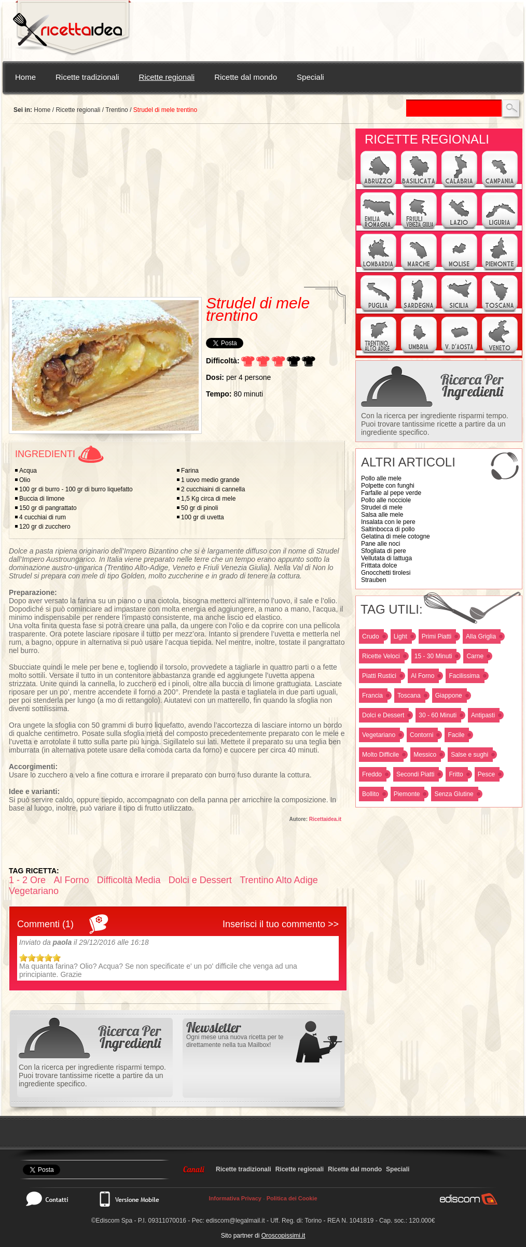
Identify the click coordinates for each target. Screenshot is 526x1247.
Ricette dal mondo (245, 77)
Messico (424, 754)
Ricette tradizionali (87, 77)
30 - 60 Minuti (437, 715)
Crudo (370, 636)
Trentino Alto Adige (278, 880)
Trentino (116, 110)
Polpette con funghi (387, 485)
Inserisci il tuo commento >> (281, 924)
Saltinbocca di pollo (387, 529)
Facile (456, 735)
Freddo (372, 774)
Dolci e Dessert (383, 715)
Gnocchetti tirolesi (385, 572)
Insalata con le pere (388, 522)
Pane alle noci (380, 543)
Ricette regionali (167, 77)
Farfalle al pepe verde (391, 493)
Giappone (448, 695)
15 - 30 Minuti (433, 656)
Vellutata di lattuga (386, 558)
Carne (474, 656)
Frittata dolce (379, 565)
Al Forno (422, 675)
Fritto (456, 774)
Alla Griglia (481, 636)
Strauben (373, 580)
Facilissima (464, 675)
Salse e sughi (469, 754)
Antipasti (483, 715)
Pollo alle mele (381, 478)
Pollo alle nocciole (386, 500)
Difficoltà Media (129, 880)
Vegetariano (378, 735)
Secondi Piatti (415, 774)
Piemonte (407, 794)
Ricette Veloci (381, 656)
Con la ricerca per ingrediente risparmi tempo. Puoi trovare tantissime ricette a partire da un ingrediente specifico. (434, 424)
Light (400, 636)
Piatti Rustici (379, 675)
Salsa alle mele (382, 514)
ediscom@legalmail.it (235, 1220)
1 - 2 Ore (27, 880)
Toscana (409, 695)
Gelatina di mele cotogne (395, 536)
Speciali (310, 77)
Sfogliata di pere (383, 551)
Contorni (421, 735)
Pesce (486, 774)
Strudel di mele (382, 507)
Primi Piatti (436, 636)
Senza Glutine (453, 794)
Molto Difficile (380, 754)
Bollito (370, 794)
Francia (372, 695)
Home (25, 77)
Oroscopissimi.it (283, 1235)
